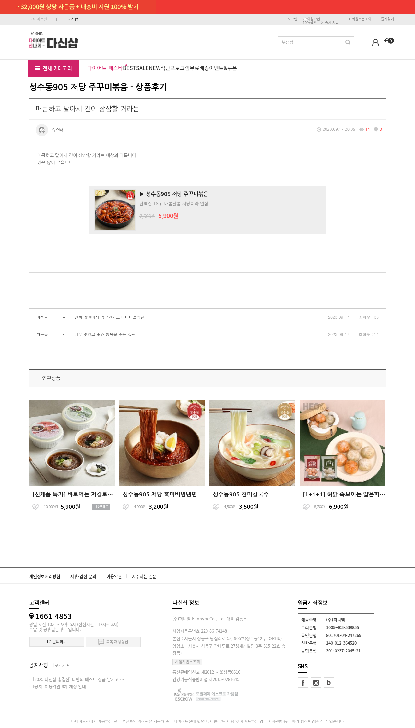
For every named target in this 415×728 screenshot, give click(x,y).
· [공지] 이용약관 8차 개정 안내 (57, 686)
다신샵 (72, 19)
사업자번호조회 (187, 662)
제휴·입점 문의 (83, 576)
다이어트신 (38, 19)
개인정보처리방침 (44, 576)
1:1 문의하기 (56, 642)
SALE (142, 67)
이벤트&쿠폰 (223, 67)
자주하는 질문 (144, 576)
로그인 (292, 19)
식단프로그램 (175, 67)
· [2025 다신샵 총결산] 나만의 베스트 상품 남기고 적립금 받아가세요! (91, 679)
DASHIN (36, 33)
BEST (129, 67)
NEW (154, 67)
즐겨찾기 (387, 19)
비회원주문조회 (360, 19)
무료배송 (199, 67)
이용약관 (114, 576)
